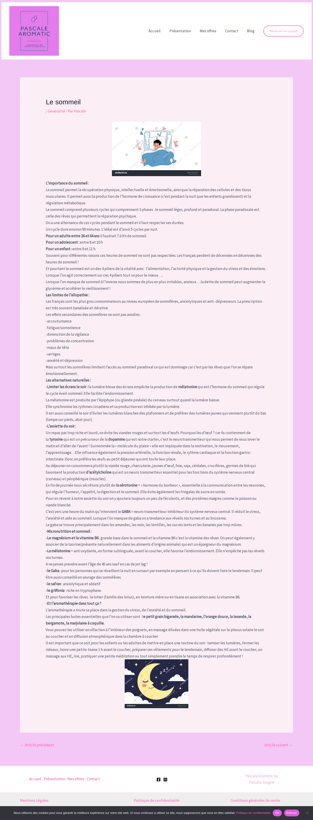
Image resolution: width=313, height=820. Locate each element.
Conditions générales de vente (255, 800)
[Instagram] (165, 780)
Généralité (56, 111)
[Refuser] (307, 813)
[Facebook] (158, 780)
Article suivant (278, 745)
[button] (283, 31)
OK (277, 813)
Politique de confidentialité (156, 800)
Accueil (160, 30)
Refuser (291, 813)
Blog (251, 30)
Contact (233, 30)
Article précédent (37, 745)
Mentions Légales (34, 800)
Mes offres (210, 30)
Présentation (184, 30)
